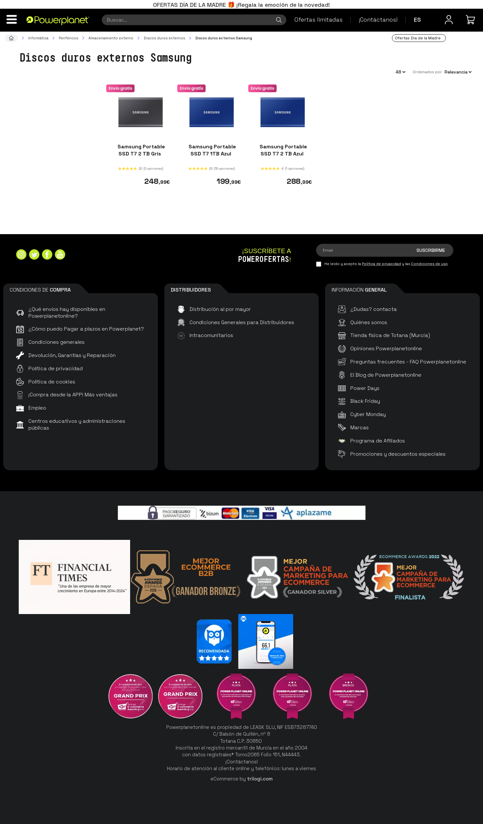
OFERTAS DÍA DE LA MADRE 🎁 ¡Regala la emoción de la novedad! (241, 4)
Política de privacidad (381, 264)
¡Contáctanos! (378, 19)
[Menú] (11, 19)
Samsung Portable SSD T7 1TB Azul (211, 150)
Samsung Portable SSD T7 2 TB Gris (140, 150)
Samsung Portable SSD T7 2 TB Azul (282, 150)
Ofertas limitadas (318, 19)
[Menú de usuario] (449, 20)
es (417, 19)
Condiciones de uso (429, 264)
